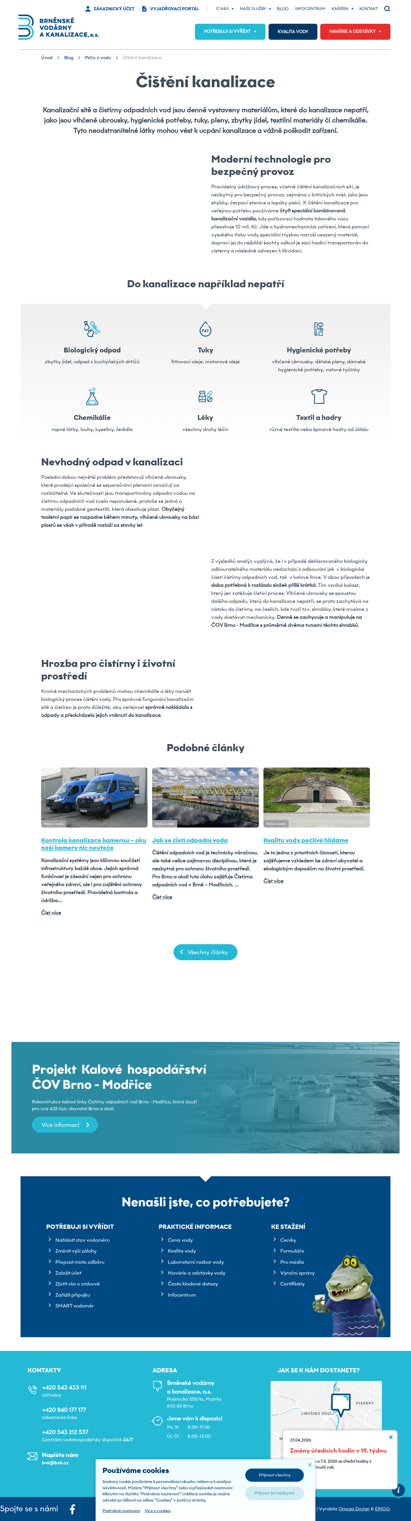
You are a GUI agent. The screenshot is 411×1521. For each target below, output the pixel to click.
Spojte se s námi (38, 1509)
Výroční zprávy (297, 1273)
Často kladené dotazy (193, 1284)
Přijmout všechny (275, 1475)
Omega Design (354, 1509)
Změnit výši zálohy (75, 1251)
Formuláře (292, 1251)
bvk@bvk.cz (55, 1463)
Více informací (60, 1124)
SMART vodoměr (74, 1306)
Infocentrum (182, 1295)
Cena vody (180, 1240)
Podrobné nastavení (121, 1510)
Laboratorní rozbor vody (196, 1262)
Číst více (51, 973)
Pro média (292, 1262)
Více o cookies (158, 1510)
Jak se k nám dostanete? (318, 1370)
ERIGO (382, 1509)
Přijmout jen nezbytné (275, 1493)
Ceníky (288, 1240)
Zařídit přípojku (72, 1295)
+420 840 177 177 (64, 1409)
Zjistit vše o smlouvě (77, 1284)
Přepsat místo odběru (79, 1262)
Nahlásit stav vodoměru (82, 1240)
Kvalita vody (182, 1251)
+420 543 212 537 (65, 1432)
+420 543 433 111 (64, 1387)
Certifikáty (292, 1284)
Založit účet (68, 1273)
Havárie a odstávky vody (196, 1273)
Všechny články (208, 1012)
